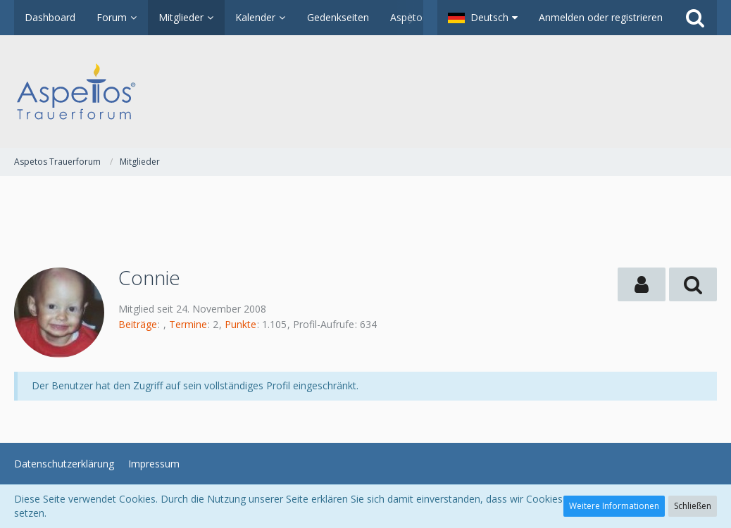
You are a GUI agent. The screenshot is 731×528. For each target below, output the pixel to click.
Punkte (240, 324)
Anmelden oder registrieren (601, 17)
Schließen (692, 506)
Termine (188, 324)
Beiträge (137, 324)
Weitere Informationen (614, 506)
